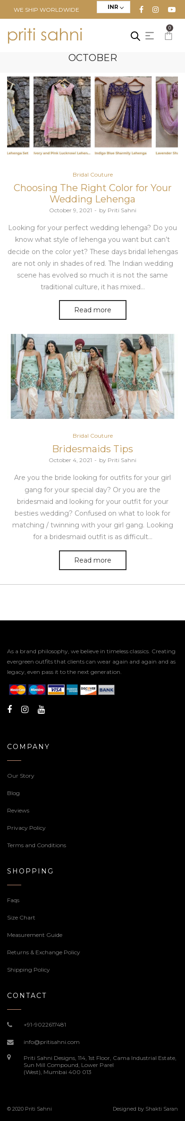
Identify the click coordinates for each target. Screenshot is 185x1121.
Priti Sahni (117, 210)
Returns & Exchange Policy (43, 952)
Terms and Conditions (36, 845)
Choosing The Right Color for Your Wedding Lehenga (93, 193)
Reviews (18, 810)
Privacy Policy (26, 827)
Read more (92, 310)
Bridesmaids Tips (92, 449)
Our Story (20, 775)
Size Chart (21, 917)
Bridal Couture (93, 174)
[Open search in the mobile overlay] (135, 35)
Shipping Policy (28, 969)
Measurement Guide (34, 934)
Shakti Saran (161, 1109)
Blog (13, 792)
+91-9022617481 (45, 1024)
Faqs (13, 900)
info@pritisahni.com (52, 1041)
